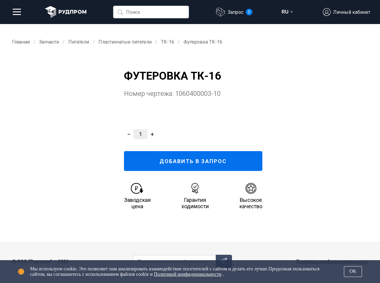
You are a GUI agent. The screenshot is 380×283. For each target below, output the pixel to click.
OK (352, 271)
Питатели (78, 42)
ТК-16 (167, 42)
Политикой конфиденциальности (187, 274)
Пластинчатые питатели (125, 42)
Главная (21, 42)
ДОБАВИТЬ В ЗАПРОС (193, 161)
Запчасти (49, 42)
